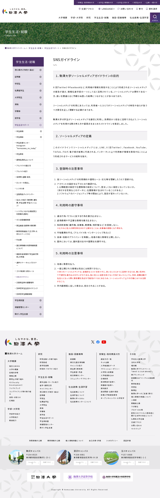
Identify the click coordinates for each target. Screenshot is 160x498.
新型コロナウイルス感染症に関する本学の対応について (142, 414)
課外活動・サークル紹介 (49, 382)
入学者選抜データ (108, 365)
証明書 (17, 76)
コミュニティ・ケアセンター (80, 378)
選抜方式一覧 (106, 359)
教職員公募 (135, 403)
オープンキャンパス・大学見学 (112, 398)
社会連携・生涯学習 (139, 17)
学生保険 (19, 131)
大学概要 (62, 17)
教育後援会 (135, 384)
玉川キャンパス (128, 450)
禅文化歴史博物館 (77, 362)
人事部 (134, 400)
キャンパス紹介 (76, 365)
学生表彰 (19, 154)
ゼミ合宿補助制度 (23, 220)
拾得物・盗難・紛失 (23, 177)
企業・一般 (152, 2)
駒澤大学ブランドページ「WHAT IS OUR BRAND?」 (142, 370)
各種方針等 (13, 372)
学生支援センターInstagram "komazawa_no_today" (26, 145)
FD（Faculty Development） (16, 383)
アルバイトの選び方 (23, 165)
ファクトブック (14, 388)
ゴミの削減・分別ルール (25, 271)
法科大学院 (135, 362)
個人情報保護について (75, 440)
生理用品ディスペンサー (25, 194)
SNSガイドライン (22, 277)
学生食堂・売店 (76, 372)
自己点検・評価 (95, 440)
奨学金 (17, 118)
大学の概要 (13, 369)
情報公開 (12, 376)
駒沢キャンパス (33, 450)
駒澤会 (134, 390)
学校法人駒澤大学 (138, 359)
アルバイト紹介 (22, 171)
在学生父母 (123, 2)
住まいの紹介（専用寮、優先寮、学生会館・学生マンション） (26, 203)
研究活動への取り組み (49, 359)
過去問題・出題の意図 (109, 391)
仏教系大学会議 (137, 419)
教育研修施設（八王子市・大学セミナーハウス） (26, 232)
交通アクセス (88, 8)
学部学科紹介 (14, 414)
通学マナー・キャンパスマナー (26, 264)
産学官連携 (44, 365)
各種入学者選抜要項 (109, 395)
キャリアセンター (46, 388)
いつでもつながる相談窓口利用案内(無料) (26, 212)
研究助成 (43, 362)
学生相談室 (19, 300)
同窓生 (138, 2)
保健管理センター (22, 307)
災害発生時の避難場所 (25, 282)
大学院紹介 (13, 417)
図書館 (73, 359)
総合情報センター (77, 375)
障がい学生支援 (21, 314)
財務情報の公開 (35, 440)
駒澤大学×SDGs (77, 398)
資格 (16, 104)
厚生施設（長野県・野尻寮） (26, 225)
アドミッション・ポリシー (110, 369)
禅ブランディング (137, 375)
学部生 (17, 83)
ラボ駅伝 (134, 406)
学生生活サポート (22, 125)
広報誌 (12, 400)
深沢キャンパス (81, 450)
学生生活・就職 (101, 17)
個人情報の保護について (141, 397)
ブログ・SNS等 (137, 410)
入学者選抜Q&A (107, 375)
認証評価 (127, 440)
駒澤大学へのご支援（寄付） (142, 393)
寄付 (141, 8)
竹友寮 (19, 240)
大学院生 (18, 97)
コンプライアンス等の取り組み (20, 392)
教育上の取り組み (16, 379)
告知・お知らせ (15, 397)
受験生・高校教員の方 (109, 353)
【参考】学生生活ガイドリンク (27, 288)
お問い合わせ (126, 8)
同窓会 (134, 387)
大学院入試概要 (107, 372)
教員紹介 (12, 420)
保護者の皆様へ (107, 385)
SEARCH (155, 20)
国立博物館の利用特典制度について (26, 246)
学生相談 (19, 137)
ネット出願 (105, 362)
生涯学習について (77, 395)
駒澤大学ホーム (14, 353)
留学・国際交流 (46, 385)
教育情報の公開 (54, 440)
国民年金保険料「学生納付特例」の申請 (27, 255)
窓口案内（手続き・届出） (24, 69)
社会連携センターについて (80, 401)
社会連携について (77, 392)
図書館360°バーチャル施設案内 (143, 379)
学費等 (17, 111)
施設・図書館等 (119, 17)
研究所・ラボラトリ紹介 (49, 369)
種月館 (134, 365)
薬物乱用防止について (24, 160)
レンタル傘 (20, 188)
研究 (88, 17)
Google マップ (32, 463)
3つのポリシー (112, 440)
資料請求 (153, 8)
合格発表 (104, 378)
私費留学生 (19, 90)
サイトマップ (136, 429)
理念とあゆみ (14, 366)
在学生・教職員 (106, 2)
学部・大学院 (77, 17)
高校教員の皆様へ (108, 382)
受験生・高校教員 (86, 2)
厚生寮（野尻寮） (76, 369)
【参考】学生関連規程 (24, 294)
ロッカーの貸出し (23, 182)
